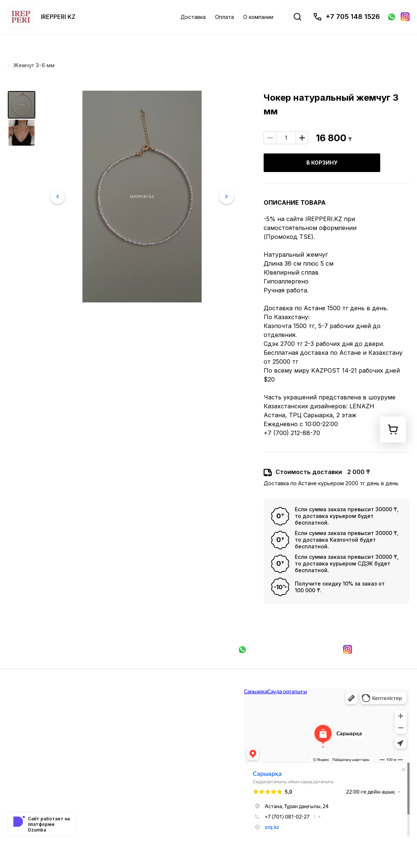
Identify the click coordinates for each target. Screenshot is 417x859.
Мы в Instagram (376, 649)
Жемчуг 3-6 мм (31, 65)
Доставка (193, 17)
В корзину (322, 162)
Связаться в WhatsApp (284, 649)
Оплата (224, 17)
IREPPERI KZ (58, 16)
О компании (258, 17)
